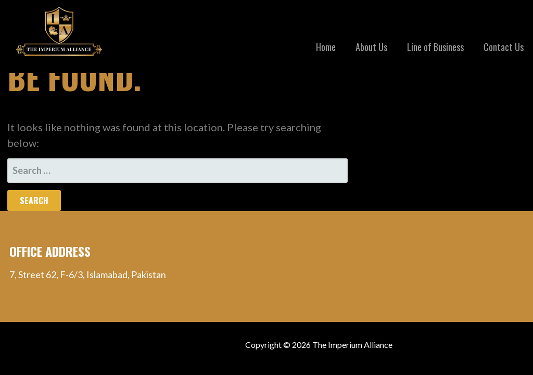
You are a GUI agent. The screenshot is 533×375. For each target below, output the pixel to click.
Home (326, 47)
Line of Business (435, 47)
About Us (371, 47)
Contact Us (504, 47)
